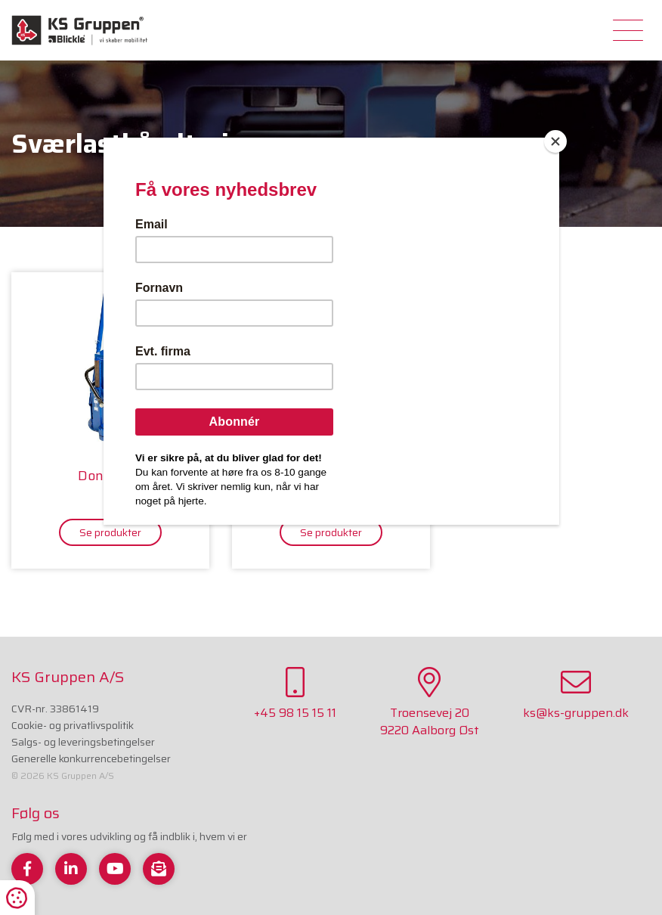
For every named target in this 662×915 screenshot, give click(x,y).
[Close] (555, 141)
